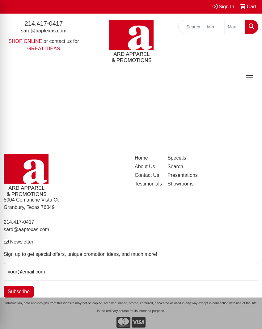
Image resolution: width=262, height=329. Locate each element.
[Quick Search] (191, 27)
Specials (176, 157)
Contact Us (147, 175)
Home (141, 157)
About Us (145, 166)
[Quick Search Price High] (234, 27)
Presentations (180, 175)
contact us (60, 41)
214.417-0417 (44, 23)
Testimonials (147, 183)
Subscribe (19, 291)
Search (175, 166)
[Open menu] (249, 78)
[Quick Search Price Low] (214, 27)
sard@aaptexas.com (43, 30)
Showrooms (180, 183)
